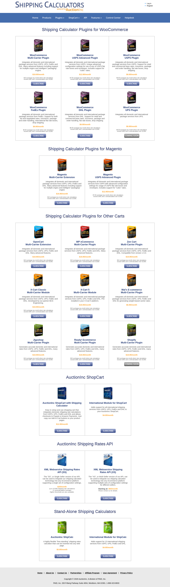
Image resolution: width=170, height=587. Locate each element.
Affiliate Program (92, 573)
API (85, 17)
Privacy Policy (126, 573)
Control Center (113, 17)
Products (46, 17)
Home (35, 17)
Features (96, 17)
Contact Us (62, 573)
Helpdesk (129, 17)
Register (150, 6)
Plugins (59, 17)
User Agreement (110, 573)
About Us (50, 573)
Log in (149, 3)
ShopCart (74, 17)
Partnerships (76, 573)
